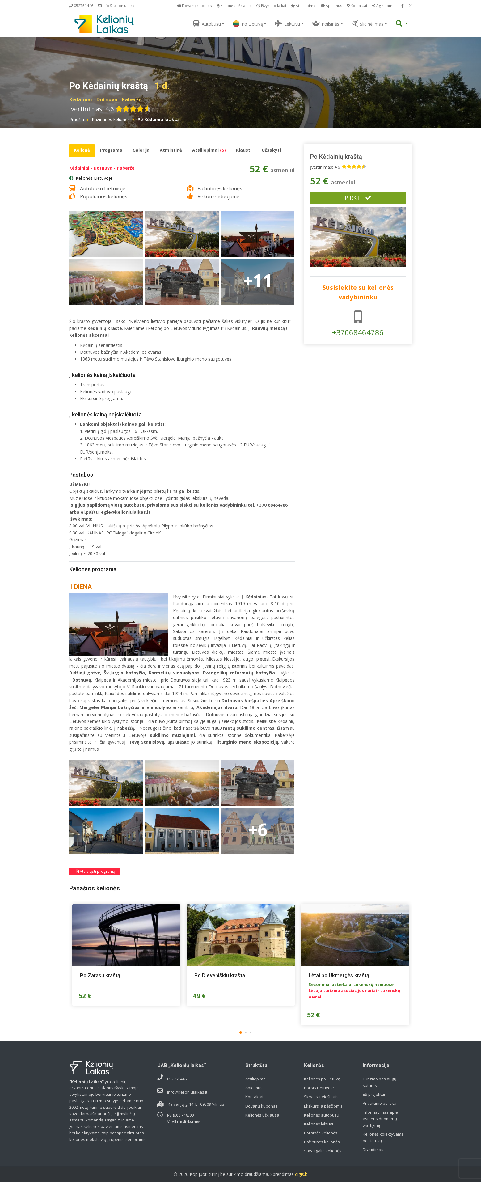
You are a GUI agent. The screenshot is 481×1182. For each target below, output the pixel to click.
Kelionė (82, 150)
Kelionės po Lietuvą (322, 1079)
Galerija (141, 150)
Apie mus (331, 5)
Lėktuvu (287, 23)
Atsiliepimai (303, 5)
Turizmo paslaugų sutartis (379, 1082)
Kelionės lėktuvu (319, 1124)
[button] (240, 1032)
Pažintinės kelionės (111, 119)
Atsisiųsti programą (95, 871)
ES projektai (374, 1094)
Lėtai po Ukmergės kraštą (339, 975)
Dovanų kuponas (194, 5)
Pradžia (76, 119)
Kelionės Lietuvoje (94, 178)
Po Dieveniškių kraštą (219, 975)
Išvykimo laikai (271, 5)
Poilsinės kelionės (320, 1133)
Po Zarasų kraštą (100, 975)
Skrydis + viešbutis (321, 1097)
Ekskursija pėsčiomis (323, 1106)
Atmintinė (171, 150)
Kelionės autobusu (321, 1115)
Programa (111, 150)
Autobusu (207, 23)
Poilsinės (325, 23)
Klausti (243, 150)
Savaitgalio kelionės (322, 1151)
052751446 (81, 5)
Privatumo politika (379, 1103)
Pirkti (358, 197)
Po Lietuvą (248, 23)
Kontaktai (357, 5)
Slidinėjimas (367, 23)
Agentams (383, 5)
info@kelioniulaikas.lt (119, 5)
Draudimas (373, 1149)
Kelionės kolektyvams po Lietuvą (383, 1137)
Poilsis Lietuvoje (319, 1088)
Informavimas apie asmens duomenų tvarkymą (380, 1118)
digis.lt (301, 1174)
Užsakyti (271, 150)
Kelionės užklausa (234, 5)
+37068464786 (358, 323)
